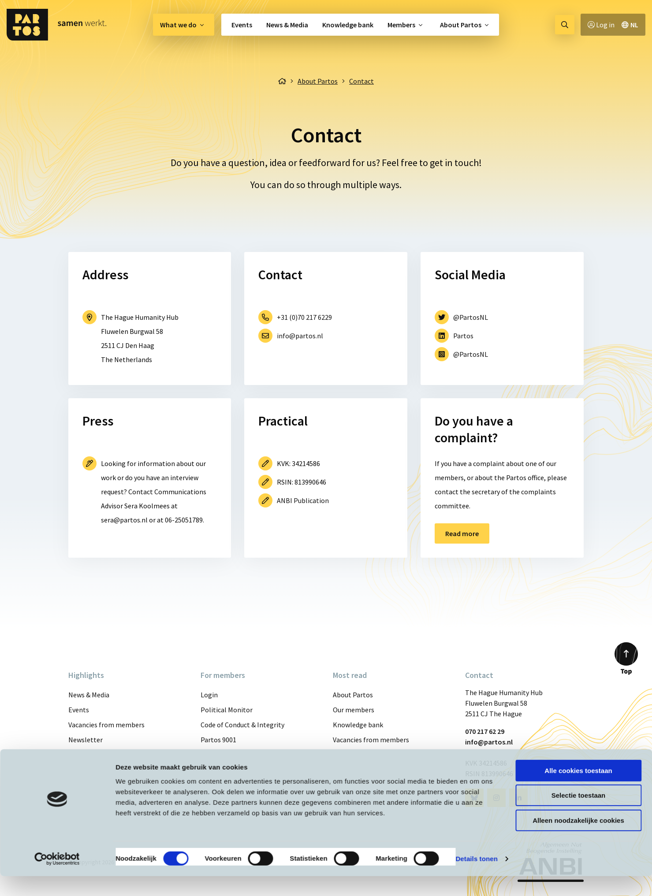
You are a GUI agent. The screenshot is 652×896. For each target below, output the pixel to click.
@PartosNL (470, 317)
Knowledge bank (347, 24)
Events (241, 24)
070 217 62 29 (484, 731)
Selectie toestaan (578, 815)
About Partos (460, 24)
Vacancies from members (106, 724)
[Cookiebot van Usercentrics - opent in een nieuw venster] (57, 878)
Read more (462, 533)
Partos (463, 335)
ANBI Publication (303, 500)
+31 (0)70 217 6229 (304, 317)
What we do (178, 24)
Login (209, 694)
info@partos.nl (300, 335)
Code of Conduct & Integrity (242, 724)
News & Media (287, 24)
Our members (353, 709)
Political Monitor (227, 709)
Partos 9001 (218, 739)
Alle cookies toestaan (578, 790)
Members (401, 24)
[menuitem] (183, 25)
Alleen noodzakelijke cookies (578, 840)
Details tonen (476, 878)
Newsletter (85, 739)
